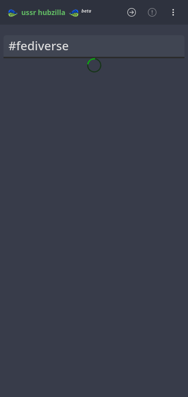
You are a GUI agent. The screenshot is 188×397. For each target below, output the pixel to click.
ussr (29, 12)
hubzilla (52, 12)
